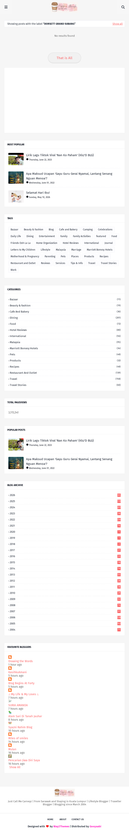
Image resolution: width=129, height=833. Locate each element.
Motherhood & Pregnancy (25, 256)
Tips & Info (77, 263)
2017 (65, 550)
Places (75, 256)
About (63, 819)
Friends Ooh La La (21, 243)
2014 (65, 568)
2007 (65, 611)
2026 (65, 495)
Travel (91, 263)
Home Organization (46, 243)
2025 (65, 501)
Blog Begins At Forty (21, 683)
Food (114, 236)
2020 (65, 531)
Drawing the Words (20, 661)
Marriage (76, 249)
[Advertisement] (64, 100)
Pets (63, 256)
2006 (65, 617)
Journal (109, 243)
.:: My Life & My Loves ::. (23, 694)
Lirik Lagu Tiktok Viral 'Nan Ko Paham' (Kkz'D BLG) (60, 155)
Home (50, 819)
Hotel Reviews (71, 243)
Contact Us (78, 819)
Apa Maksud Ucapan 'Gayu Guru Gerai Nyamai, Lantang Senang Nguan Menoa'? (69, 176)
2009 (65, 599)
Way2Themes (61, 826)
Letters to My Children (23, 249)
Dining (29, 236)
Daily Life (16, 236)
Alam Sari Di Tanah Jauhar (25, 716)
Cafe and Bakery (68, 229)
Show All (14, 767)
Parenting (50, 256)
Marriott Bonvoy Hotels (99, 249)
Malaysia (61, 249)
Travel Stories (109, 263)
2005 (65, 623)
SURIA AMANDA (18, 705)
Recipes (104, 256)
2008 (65, 605)
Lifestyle (45, 249)
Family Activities (82, 236)
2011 (65, 586)
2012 (65, 580)
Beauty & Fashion (33, 229)
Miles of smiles (18, 738)
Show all (117, 23)
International (91, 243)
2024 (65, 507)
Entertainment (47, 236)
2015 (65, 562)
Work (13, 269)
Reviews (45, 263)
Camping (88, 229)
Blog (51, 229)
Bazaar (14, 229)
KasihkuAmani (17, 672)
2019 (65, 537)
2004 (65, 629)
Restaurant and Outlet (23, 263)
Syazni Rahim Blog (20, 727)
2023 (65, 513)
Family (63, 236)
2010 (65, 592)
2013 (65, 574)
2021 (65, 525)
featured (101, 236)
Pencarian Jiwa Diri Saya (24, 760)
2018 (65, 544)
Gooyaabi (95, 826)
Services (60, 263)
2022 (65, 519)
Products (89, 256)
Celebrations (105, 229)
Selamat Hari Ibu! (38, 192)
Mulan (12, 749)
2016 (65, 556)
